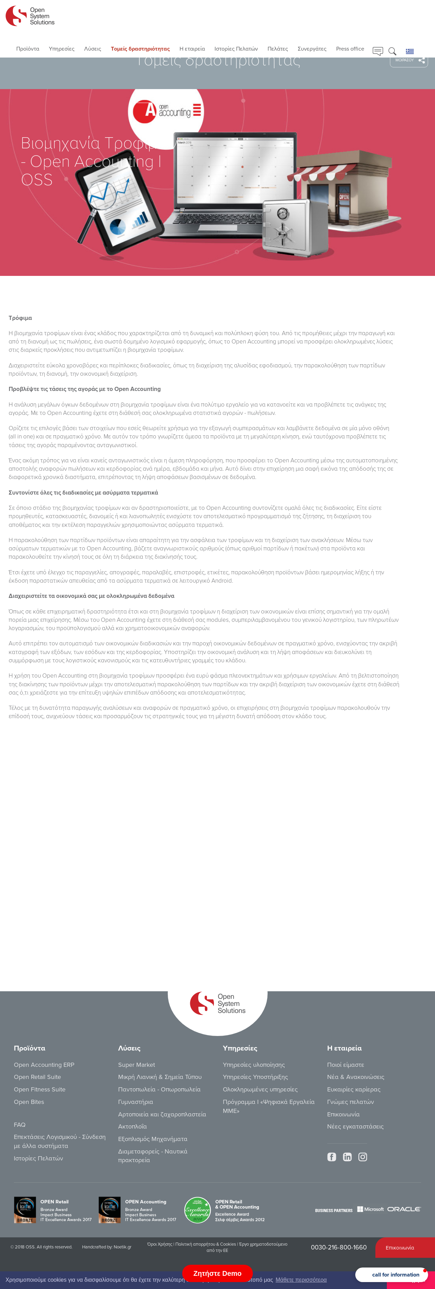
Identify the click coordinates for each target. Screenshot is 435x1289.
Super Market (136, 1065)
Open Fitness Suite (40, 1089)
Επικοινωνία (343, 1114)
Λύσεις (92, 48)
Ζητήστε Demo (217, 1273)
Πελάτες (278, 48)
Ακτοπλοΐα (132, 1126)
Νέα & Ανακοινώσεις (355, 1077)
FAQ (20, 1125)
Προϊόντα (27, 48)
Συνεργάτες (312, 48)
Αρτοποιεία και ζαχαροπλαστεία (162, 1114)
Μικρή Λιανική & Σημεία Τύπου (160, 1077)
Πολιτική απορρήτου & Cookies (205, 1244)
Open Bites (29, 1102)
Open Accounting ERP (44, 1065)
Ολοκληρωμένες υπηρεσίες (260, 1089)
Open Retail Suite (37, 1077)
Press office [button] (350, 48)
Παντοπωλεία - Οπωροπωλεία (159, 1089)
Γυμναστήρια (135, 1102)
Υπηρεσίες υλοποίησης (254, 1065)
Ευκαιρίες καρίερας (354, 1089)
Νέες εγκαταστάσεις (355, 1126)
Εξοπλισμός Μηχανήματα (153, 1139)
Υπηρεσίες (62, 48)
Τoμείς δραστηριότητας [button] (140, 48)
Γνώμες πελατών (350, 1102)
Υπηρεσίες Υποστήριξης (255, 1077)
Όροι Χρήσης (159, 1244)
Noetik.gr (122, 1247)
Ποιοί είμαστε (345, 1065)
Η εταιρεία (192, 48)
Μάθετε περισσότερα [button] (301, 1280)
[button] (391, 1275)
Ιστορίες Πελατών (236, 48)
